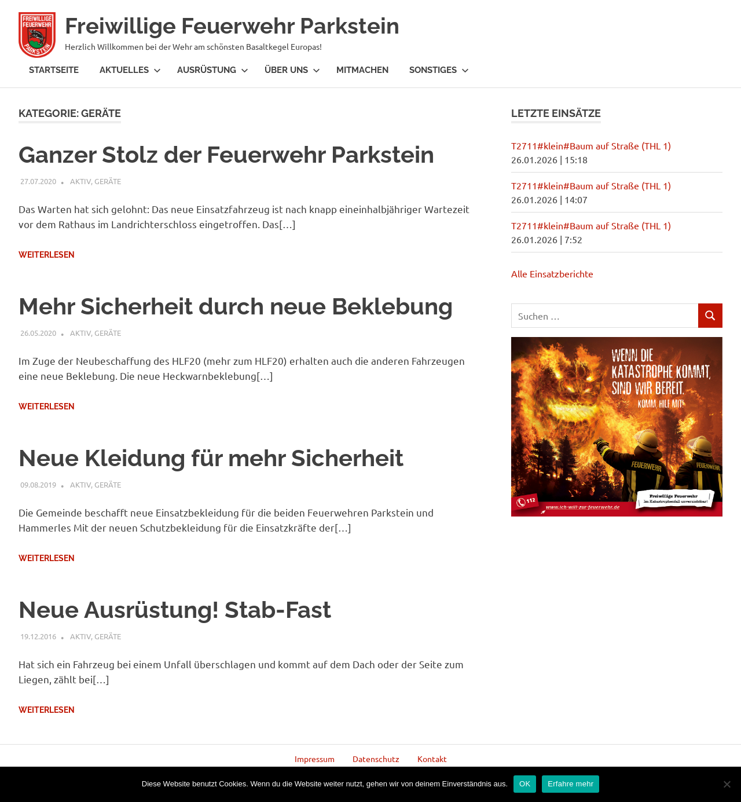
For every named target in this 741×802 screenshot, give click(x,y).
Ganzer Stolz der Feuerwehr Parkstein (226, 154)
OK (524, 783)
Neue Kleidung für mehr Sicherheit (211, 457)
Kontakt (432, 758)
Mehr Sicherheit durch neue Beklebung (236, 306)
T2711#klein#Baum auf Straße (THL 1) (591, 145)
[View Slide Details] (616, 427)
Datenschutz (376, 758)
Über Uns (292, 70)
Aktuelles (130, 70)
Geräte (107, 181)
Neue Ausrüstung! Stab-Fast (175, 609)
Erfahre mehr (570, 783)
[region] (616, 427)
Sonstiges (439, 70)
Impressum (315, 758)
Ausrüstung (212, 70)
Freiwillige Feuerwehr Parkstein (232, 26)
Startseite (54, 70)
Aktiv (80, 181)
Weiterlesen (47, 254)
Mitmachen (362, 70)
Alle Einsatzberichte (552, 273)
